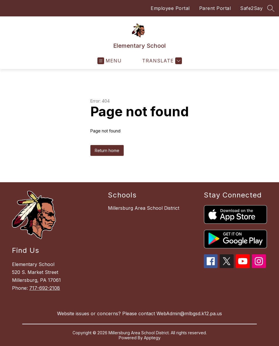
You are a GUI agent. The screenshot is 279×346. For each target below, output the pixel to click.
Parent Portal (215, 8)
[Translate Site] (161, 60)
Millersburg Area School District (143, 208)
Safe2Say (251, 8)
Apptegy (152, 337)
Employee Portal (170, 8)
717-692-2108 (44, 288)
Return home (107, 150)
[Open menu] (109, 60)
